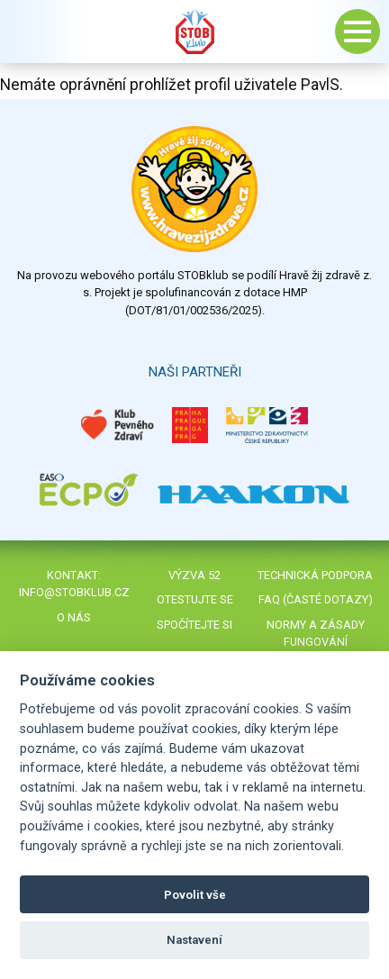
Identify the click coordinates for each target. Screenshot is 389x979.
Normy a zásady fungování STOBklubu (316, 642)
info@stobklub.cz (74, 592)
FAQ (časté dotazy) (315, 599)
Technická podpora (315, 575)
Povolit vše (195, 895)
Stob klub (194, 31)
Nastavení (194, 940)
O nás (74, 617)
